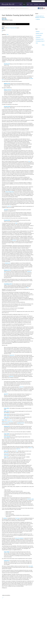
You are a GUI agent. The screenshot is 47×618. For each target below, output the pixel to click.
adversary (29, 499)
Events (31, 4)
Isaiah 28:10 (12, 355)
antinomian (11, 376)
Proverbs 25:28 (7, 106)
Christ (27, 287)
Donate (43, 4)
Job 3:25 (9, 206)
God (29, 161)
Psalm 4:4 (18, 448)
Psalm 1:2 (30, 447)
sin (17, 451)
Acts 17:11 (21, 386)
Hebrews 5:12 (7, 263)
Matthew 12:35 (7, 83)
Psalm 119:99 (6, 433)
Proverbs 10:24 (7, 220)
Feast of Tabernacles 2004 (11, 27)
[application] (15, 24)
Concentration (39, 35)
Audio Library (13, 8)
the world (14, 240)
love (11, 420)
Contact (40, 4)
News (28, 4)
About (21, 4)
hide (7, 34)
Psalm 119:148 (7, 436)
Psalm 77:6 (6, 456)
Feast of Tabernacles (10, 191)
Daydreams (38, 37)
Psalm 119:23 (6, 411)
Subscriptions (36, 4)
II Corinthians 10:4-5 (8, 283)
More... (43, 44)
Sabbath (5, 518)
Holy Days (17, 518)
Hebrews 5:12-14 (7, 270)
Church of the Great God (7, 4)
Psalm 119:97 (4, 420)
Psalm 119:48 (6, 414)
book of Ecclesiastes (19, 538)
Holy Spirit (31, 566)
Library (24, 4)
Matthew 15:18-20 (7, 89)
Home (9, 8)
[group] (5, 24)
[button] (3, 24)
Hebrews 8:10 (10, 421)
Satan (33, 499)
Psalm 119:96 (6, 551)
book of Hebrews (5, 422)
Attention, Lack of (39, 33)
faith (16, 223)
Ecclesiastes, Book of (40, 41)
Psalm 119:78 (6, 417)
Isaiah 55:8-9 (6, 560)
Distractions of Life (39, 39)
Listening (38, 19)
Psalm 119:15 (6, 408)
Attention (38, 31)
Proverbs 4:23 (7, 63)
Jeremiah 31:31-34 (20, 422)
